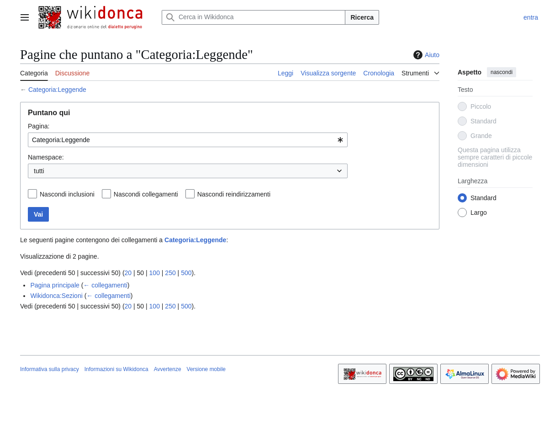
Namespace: (46, 157)
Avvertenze (167, 369)
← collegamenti (105, 285)
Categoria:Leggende (57, 89)
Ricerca (362, 17)
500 (186, 272)
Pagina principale (54, 285)
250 (170, 272)
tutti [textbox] (39, 171)
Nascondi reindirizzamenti (233, 194)
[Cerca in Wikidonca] (253, 17)
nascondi (501, 72)
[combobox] (188, 140)
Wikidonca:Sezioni (56, 295)
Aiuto (425, 54)
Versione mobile (206, 369)
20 (128, 272)
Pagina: (38, 126)
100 (154, 272)
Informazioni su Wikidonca (116, 369)
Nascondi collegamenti (146, 194)
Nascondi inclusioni (67, 194)
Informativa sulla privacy (49, 369)
